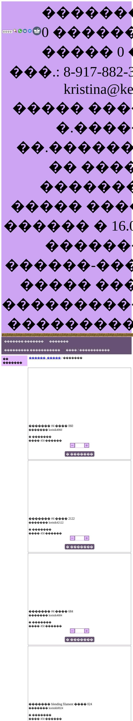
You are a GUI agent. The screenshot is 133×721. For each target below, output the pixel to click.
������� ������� (24, 341)
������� (59, 341)
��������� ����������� (32, 350)
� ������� (79, 454)
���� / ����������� (88, 350)
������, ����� (45, 357)
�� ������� (12, 360)
